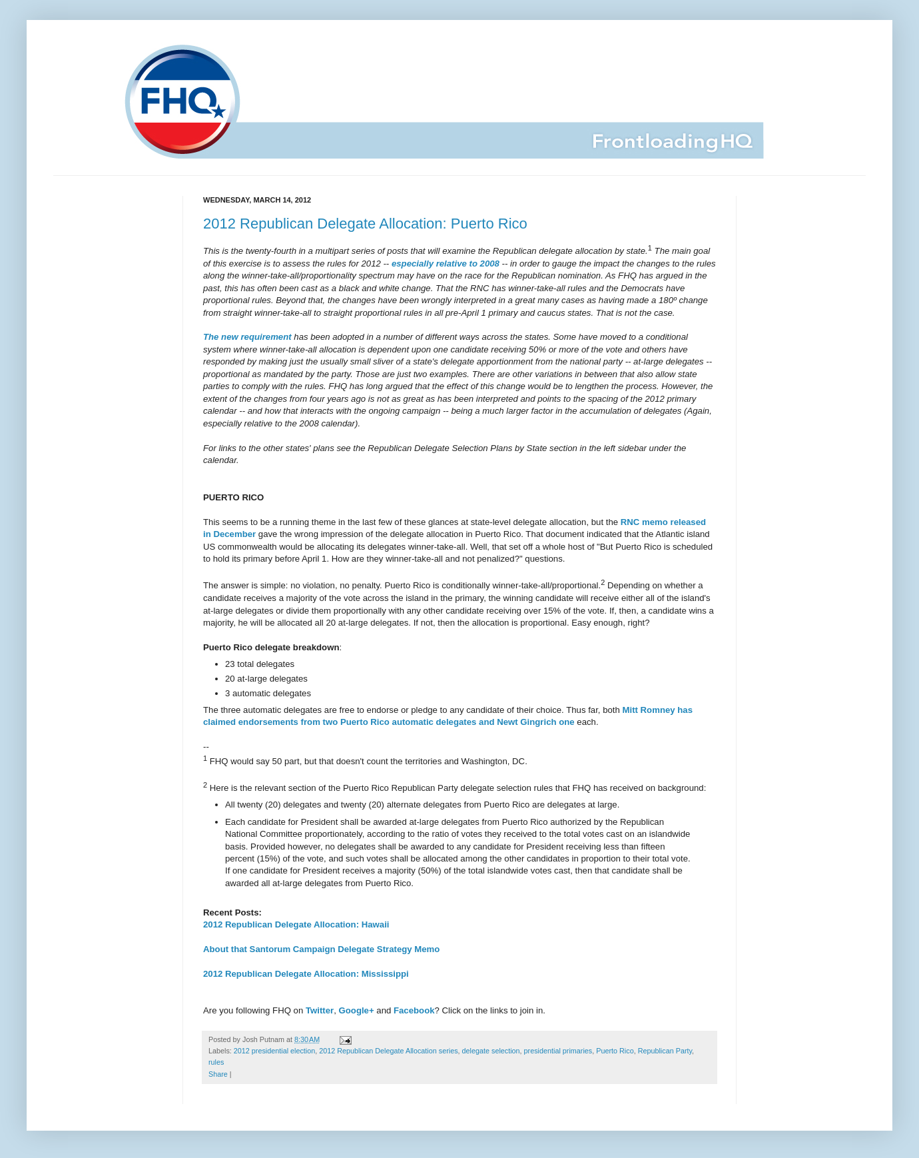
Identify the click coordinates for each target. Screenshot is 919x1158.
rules (216, 1062)
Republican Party (665, 1051)
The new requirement (247, 337)
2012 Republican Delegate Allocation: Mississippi (306, 974)
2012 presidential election (274, 1051)
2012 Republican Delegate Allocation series (388, 1051)
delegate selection (491, 1051)
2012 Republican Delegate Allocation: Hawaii (296, 924)
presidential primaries (558, 1051)
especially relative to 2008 (445, 264)
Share (218, 1074)
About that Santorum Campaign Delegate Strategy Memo (321, 949)
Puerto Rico (614, 1051)
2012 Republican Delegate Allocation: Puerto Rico (365, 223)
